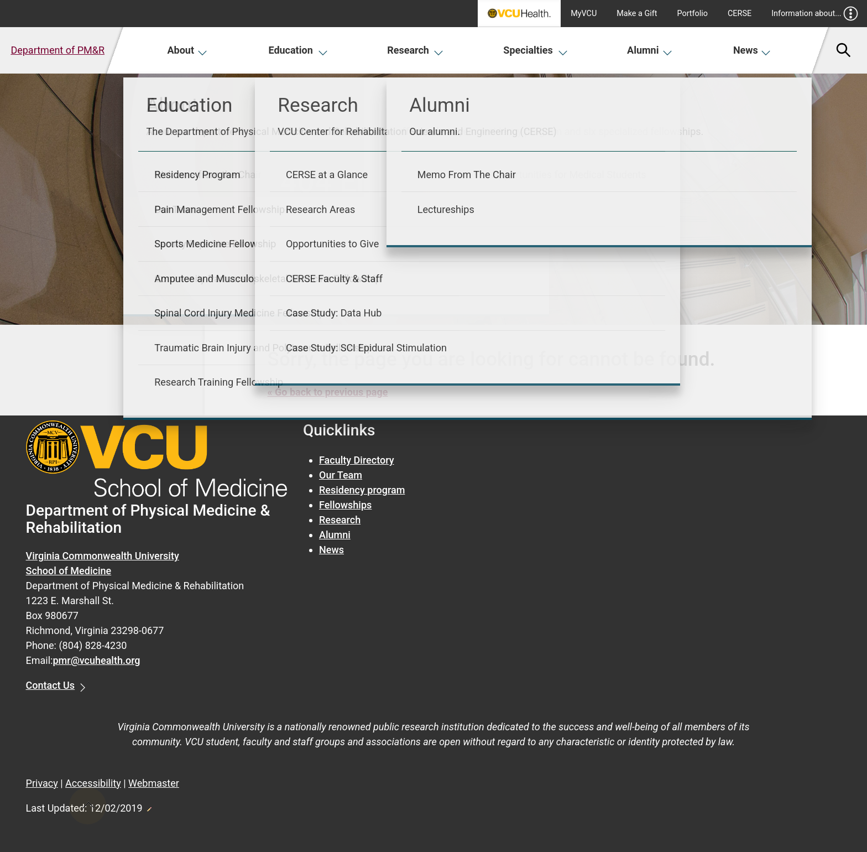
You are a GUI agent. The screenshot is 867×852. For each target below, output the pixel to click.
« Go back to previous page (328, 392)
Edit (149, 806)
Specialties (535, 50)
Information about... (814, 13)
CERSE (739, 13)
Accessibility (93, 783)
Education (297, 50)
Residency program (362, 490)
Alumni (649, 50)
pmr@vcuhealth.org (96, 660)
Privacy (42, 783)
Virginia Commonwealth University (102, 556)
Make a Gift (637, 13)
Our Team (340, 475)
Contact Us (50, 685)
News (752, 50)
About (187, 50)
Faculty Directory (356, 460)
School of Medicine (69, 570)
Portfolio (692, 13)
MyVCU (584, 13)
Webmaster (153, 783)
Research (415, 50)
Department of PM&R (58, 50)
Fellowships (345, 505)
